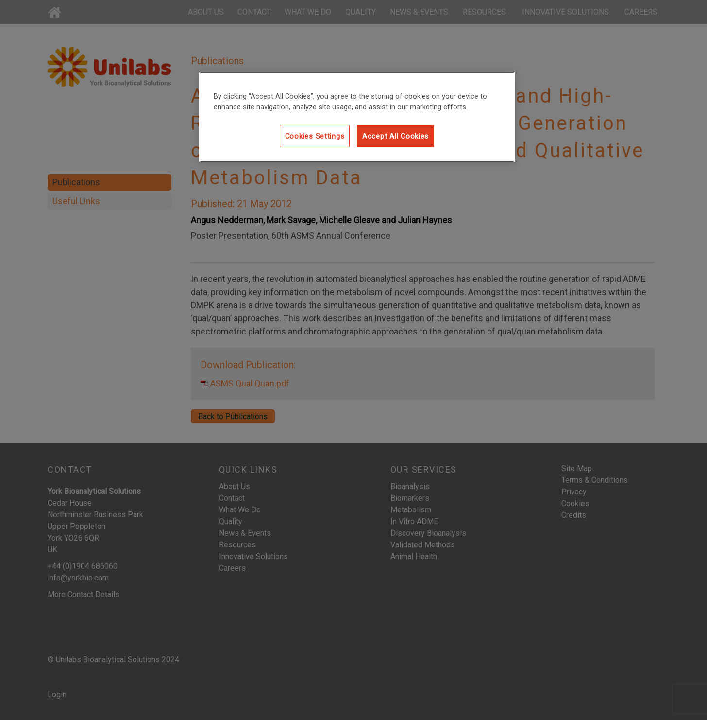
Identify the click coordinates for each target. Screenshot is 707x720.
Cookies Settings (315, 136)
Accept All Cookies (395, 136)
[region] (357, 117)
